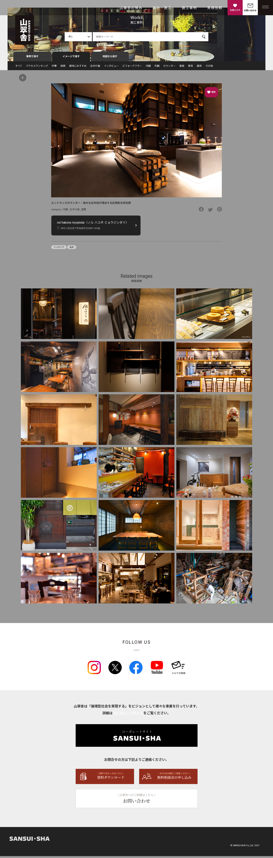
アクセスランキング (37, 67)
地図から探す (110, 58)
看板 (181, 67)
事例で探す (32, 58)
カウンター (169, 67)
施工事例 (189, 8)
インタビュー (111, 67)
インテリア (59, 249)
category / (57, 211)
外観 (157, 67)
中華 (54, 67)
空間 (83, 211)
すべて (18, 67)
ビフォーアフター (132, 67)
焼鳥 (62, 67)
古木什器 (95, 67)
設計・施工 (162, 8)
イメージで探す (71, 58)
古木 (72, 249)
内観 (148, 67)
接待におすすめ (77, 67)
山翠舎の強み (131, 8)
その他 (209, 67)
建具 (199, 67)
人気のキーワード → (107, 44)
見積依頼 (214, 8)
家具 (190, 67)
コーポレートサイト (128, 715)
